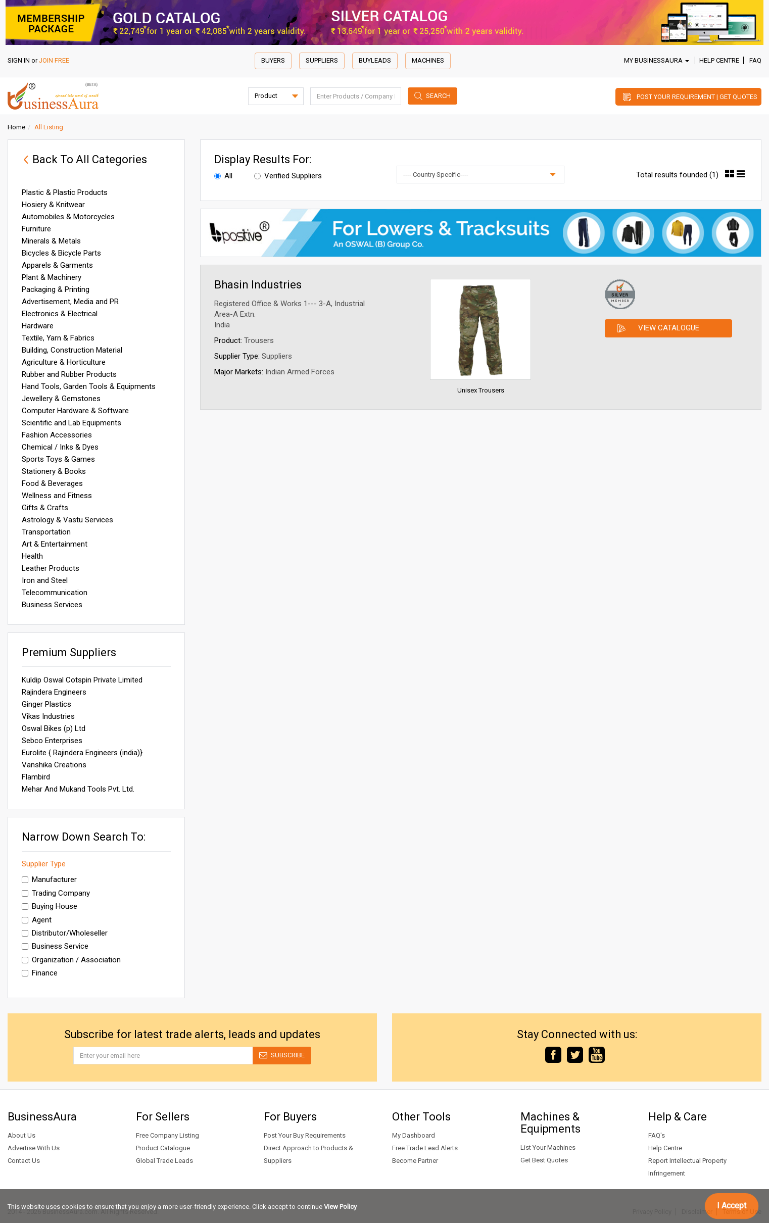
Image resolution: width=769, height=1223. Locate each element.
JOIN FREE (54, 60)
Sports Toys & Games (58, 459)
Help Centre (719, 60)
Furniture (36, 228)
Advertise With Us (34, 1148)
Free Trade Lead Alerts (425, 1148)
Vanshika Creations (54, 764)
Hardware (38, 325)
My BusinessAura (656, 60)
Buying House (49, 906)
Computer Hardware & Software (75, 410)
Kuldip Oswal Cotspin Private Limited (82, 679)
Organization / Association (71, 959)
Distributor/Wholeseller (65, 933)
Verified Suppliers (288, 175)
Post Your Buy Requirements (305, 1135)
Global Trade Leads (164, 1160)
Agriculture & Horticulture (64, 362)
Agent (37, 919)
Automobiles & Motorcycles (68, 216)
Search (438, 96)
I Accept (731, 1205)
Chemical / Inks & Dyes (60, 447)
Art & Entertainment (54, 544)
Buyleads (375, 60)
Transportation (46, 531)
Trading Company (56, 893)
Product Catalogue (163, 1148)
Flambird (36, 776)
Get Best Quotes (544, 1160)
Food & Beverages (52, 483)
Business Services (52, 604)
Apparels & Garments (57, 265)
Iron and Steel (45, 580)
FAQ (755, 60)
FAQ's (656, 1135)
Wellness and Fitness (57, 495)
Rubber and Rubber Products (69, 374)
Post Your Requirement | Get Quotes (697, 97)
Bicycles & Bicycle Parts (61, 253)
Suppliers (322, 60)
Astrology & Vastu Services (67, 519)
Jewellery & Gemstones (61, 398)
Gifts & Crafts (45, 507)
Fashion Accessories (57, 434)
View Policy (340, 1206)
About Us (21, 1135)
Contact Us (24, 1160)
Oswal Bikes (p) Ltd (53, 728)
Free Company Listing (167, 1135)
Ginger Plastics (46, 704)
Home (16, 127)
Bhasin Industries (258, 284)
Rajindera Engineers (54, 692)
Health (32, 556)
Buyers (273, 60)
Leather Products (50, 568)
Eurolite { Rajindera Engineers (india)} (82, 752)
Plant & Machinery (51, 277)
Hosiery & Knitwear (53, 204)
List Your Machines (547, 1147)
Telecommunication (54, 592)
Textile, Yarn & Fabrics (58, 338)
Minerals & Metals (51, 241)
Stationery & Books (54, 471)
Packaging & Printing (55, 289)
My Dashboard (413, 1135)
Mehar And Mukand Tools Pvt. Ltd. (78, 789)
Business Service (55, 946)
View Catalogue (668, 327)
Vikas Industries (48, 716)
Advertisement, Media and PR (70, 301)
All (223, 175)
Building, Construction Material (72, 350)
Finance (40, 972)
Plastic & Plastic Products (65, 192)
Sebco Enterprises (52, 740)
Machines (428, 60)
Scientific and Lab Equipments (71, 422)
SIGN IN (19, 60)
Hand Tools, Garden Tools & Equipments (89, 386)
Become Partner (415, 1160)
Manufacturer (49, 879)
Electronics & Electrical (60, 313)
